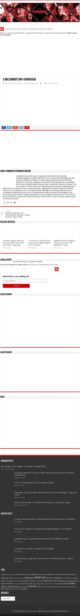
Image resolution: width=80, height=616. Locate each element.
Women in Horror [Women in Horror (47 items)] (15, 589)
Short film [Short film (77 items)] (63, 584)
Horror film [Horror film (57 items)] (65, 578)
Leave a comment (52, 83)
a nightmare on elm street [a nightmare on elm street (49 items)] (9, 574)
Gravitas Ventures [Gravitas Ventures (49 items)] (18, 578)
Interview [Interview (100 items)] (61, 581)
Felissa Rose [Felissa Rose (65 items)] (72, 574)
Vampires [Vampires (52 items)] (61, 587)
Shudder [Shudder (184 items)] (71, 583)
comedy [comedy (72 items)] (34, 574)
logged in (25, 261)
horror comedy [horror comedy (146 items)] (53, 578)
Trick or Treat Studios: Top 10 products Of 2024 (34, 483)
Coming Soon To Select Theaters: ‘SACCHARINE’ (34, 549)
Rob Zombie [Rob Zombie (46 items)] (46, 584)
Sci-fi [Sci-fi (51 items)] (51, 584)
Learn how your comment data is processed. (42, 265)
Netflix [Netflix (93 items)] (9, 584)
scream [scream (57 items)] (56, 584)
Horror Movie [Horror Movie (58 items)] (73, 578)
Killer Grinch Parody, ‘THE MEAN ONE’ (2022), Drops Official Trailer (42, 502)
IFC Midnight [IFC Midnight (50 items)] (39, 581)
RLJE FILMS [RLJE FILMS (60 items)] (28, 584)
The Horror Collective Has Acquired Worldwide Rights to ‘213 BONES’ (39, 243)
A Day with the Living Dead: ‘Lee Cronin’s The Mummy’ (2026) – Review (43, 558)
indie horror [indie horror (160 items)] (50, 580)
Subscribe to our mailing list (16, 276)
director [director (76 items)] (50, 574)
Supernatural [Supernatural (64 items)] (23, 587)
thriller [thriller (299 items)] (33, 586)
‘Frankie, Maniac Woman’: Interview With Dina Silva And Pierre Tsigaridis (29, 29)
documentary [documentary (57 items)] (57, 574)
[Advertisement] (40, 56)
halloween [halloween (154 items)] (29, 578)
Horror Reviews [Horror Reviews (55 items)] (18, 581)
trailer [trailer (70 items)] (39, 587)
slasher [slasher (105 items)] (4, 586)
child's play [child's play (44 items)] (27, 574)
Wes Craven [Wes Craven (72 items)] (5, 589)
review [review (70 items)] (22, 584)
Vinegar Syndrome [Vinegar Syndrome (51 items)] (70, 587)
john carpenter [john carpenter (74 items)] (70, 581)
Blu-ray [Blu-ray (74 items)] (20, 574)
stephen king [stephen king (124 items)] (13, 586)
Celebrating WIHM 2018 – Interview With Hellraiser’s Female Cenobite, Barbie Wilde (17, 214)
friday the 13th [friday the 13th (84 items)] (6, 578)
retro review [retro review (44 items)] (15, 584)
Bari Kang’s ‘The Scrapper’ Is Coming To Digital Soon (23, 466)
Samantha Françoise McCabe (14, 83)
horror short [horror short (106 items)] (29, 581)
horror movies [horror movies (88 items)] (7, 581)
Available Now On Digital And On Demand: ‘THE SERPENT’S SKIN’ (64, 243)
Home (3, 33)
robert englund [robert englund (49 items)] (37, 584)
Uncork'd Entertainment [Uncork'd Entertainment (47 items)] (49, 587)
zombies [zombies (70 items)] (24, 589)
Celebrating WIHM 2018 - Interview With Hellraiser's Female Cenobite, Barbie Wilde (36, 33)
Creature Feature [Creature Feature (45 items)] (42, 574)
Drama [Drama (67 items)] (65, 574)
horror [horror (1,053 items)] (40, 577)
